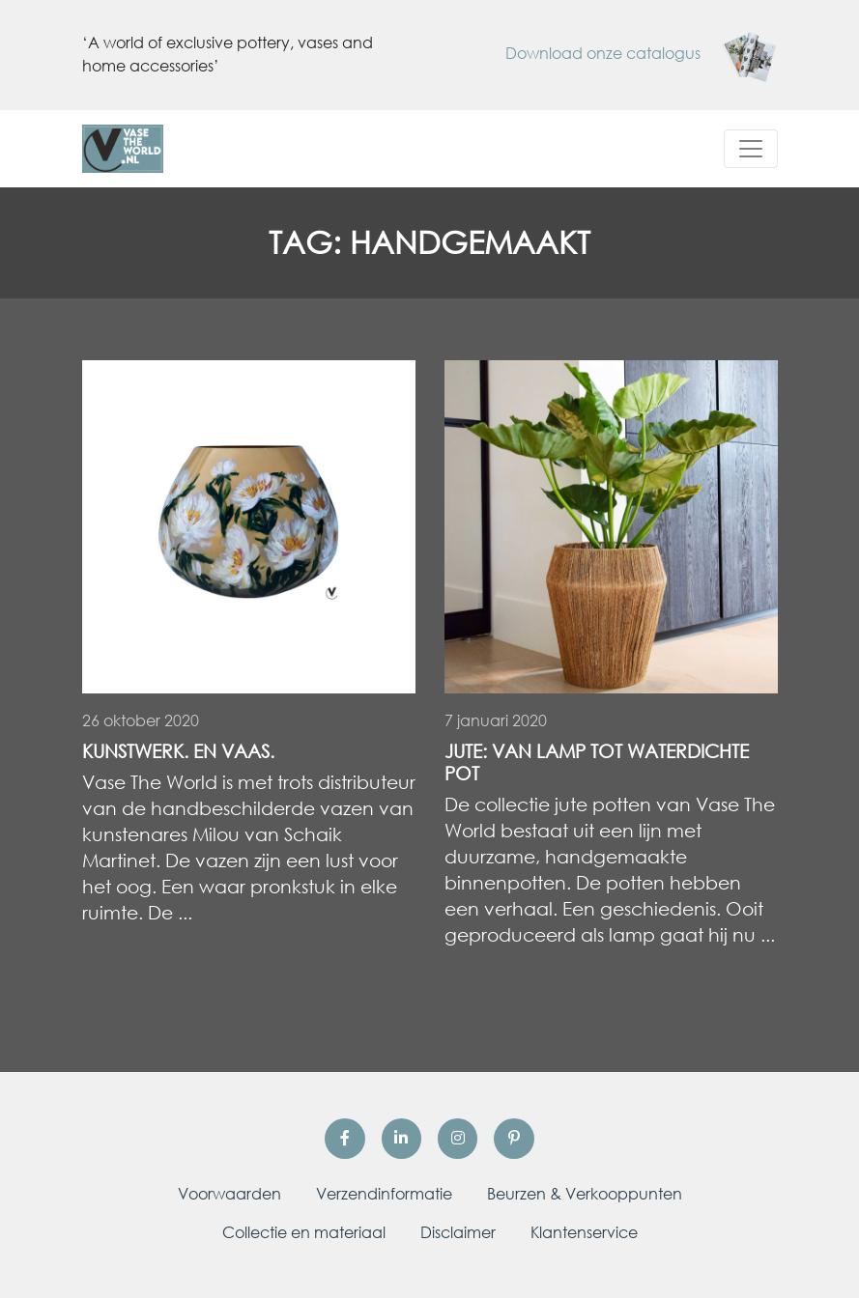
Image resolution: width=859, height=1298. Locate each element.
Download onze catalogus (641, 53)
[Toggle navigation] (751, 148)
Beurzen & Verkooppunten (584, 1193)
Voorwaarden (229, 1193)
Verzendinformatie (384, 1193)
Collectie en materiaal (304, 1232)
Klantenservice (584, 1232)
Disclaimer (458, 1232)
